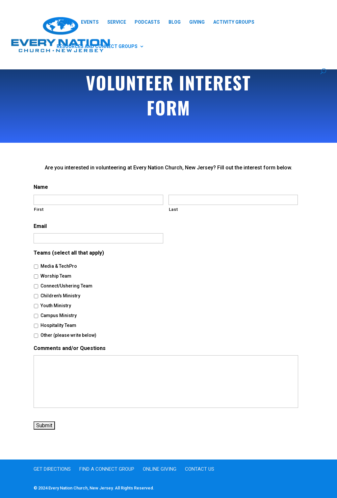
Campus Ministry (58, 315)
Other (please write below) (68, 335)
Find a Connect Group (106, 469)
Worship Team (55, 276)
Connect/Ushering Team (66, 285)
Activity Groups (233, 22)
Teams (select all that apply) (69, 253)
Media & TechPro (58, 266)
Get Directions (52, 469)
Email (40, 226)
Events (90, 22)
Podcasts (147, 22)
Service (116, 22)
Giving (197, 22)
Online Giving (159, 469)
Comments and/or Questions (70, 348)
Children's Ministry (60, 295)
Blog (174, 22)
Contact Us (199, 469)
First (38, 209)
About (64, 22)
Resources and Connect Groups (97, 46)
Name (41, 187)
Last (173, 209)
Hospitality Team (58, 325)
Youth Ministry (55, 305)
